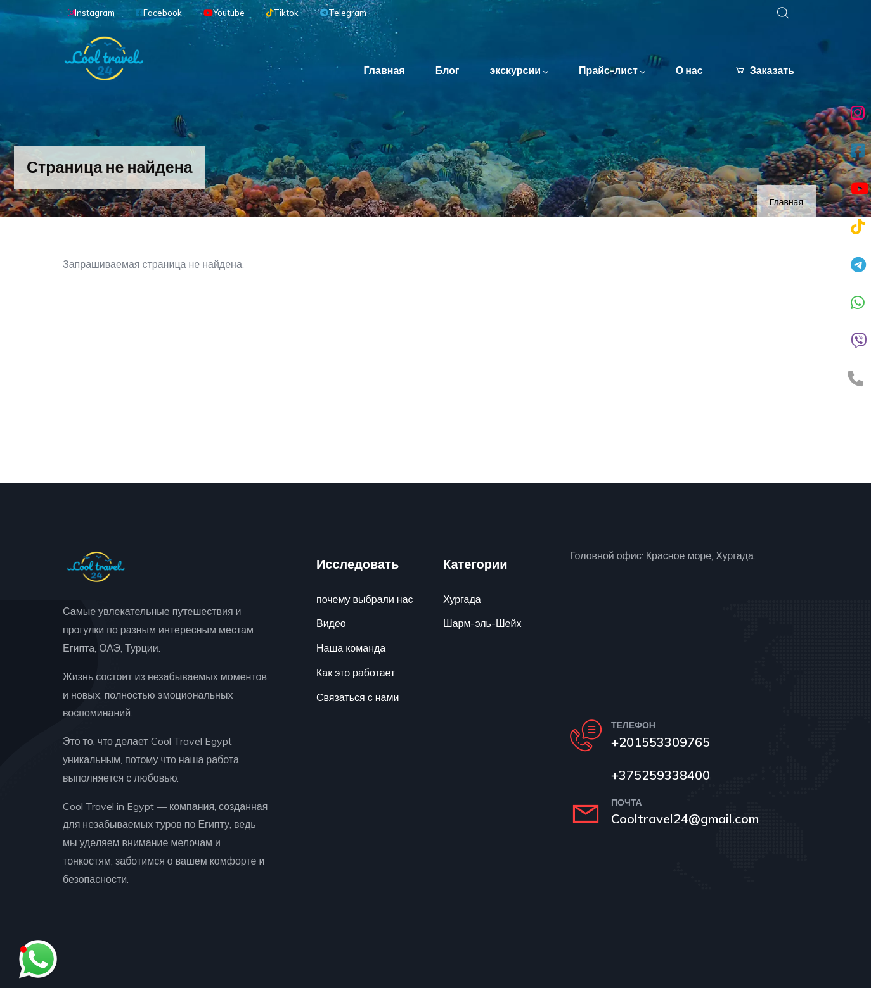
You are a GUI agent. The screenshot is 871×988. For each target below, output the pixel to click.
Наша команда (350, 648)
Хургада (462, 599)
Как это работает (355, 672)
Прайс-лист (612, 71)
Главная (384, 70)
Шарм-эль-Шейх (482, 623)
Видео (331, 623)
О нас (689, 70)
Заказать (763, 70)
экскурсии (519, 71)
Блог (448, 70)
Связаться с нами (357, 697)
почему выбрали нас (364, 599)
